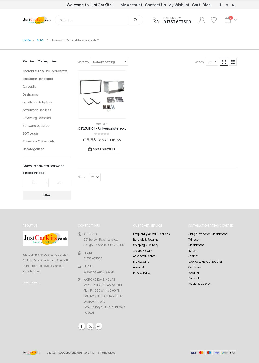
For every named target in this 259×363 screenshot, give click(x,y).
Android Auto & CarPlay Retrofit (45, 71)
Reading (193, 273)
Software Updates (36, 125)
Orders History (142, 250)
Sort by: (83, 62)
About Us (139, 267)
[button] (224, 62)
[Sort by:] (109, 62)
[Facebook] (221, 5)
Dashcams (30, 94)
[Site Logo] (37, 20)
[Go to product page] (102, 94)
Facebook (81, 326)
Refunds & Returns (145, 239)
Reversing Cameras (37, 118)
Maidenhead (196, 245)
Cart (196, 4)
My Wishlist (178, 4)
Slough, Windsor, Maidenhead (207, 234)
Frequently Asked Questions (151, 234)
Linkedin (98, 326)
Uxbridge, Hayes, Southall (205, 262)
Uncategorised (34, 149)
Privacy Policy (142, 273)
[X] (227, 5)
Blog (207, 4)
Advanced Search (144, 256)
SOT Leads (31, 133)
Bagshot (193, 278)
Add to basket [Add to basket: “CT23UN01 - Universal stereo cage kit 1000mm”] (104, 149)
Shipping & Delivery (145, 245)
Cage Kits (101, 124)
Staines (193, 256)
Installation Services (37, 110)
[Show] (212, 62)
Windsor (193, 239)
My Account (132, 4)
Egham (193, 250)
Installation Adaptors (37, 102)
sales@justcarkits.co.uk (99, 272)
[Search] (135, 20)
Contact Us (155, 4)
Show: (199, 62)
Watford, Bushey (199, 284)
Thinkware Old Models (39, 141)
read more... (31, 282)
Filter (46, 195)
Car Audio (29, 86)
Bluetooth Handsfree (38, 79)
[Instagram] (234, 5)
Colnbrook (194, 267)
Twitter (90, 326)
